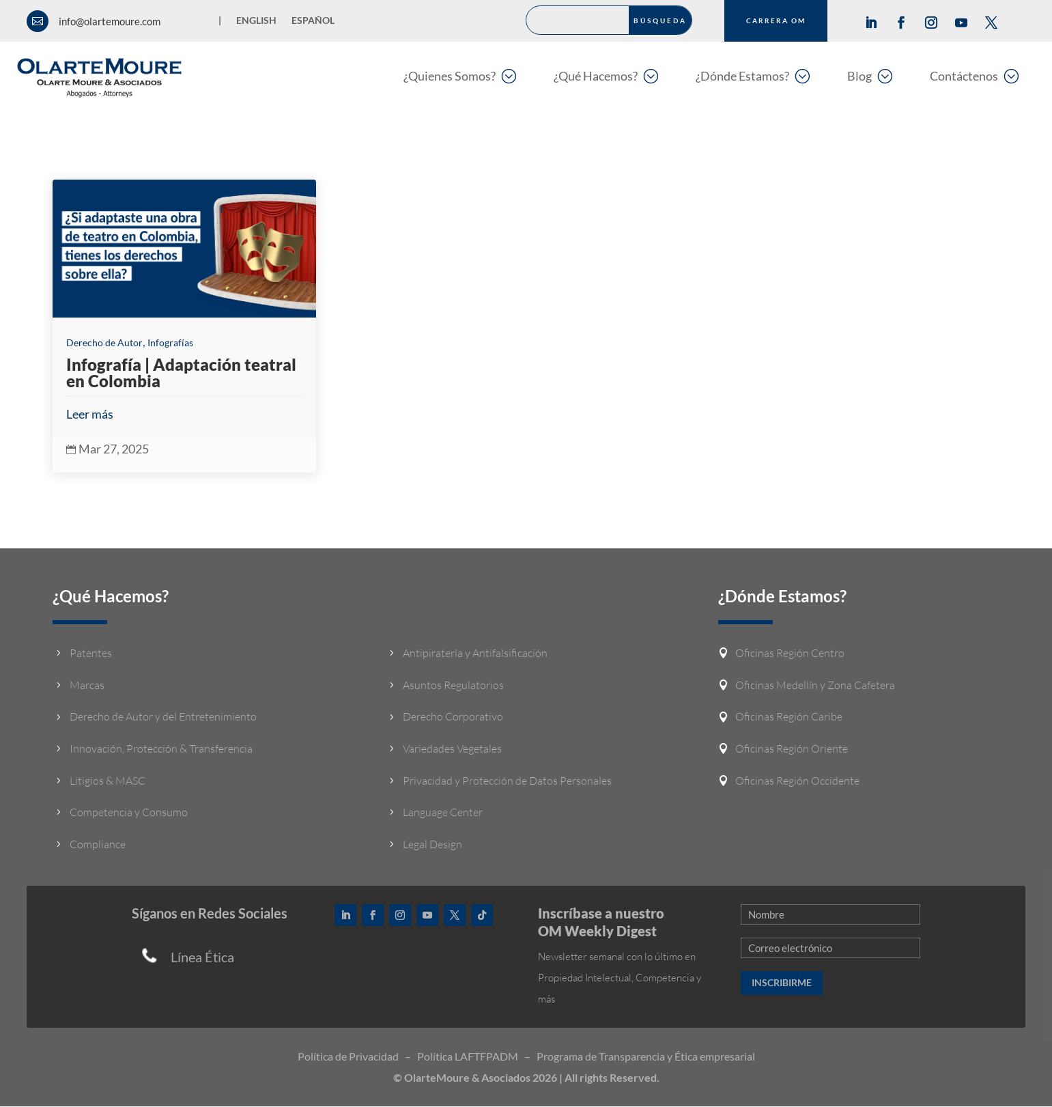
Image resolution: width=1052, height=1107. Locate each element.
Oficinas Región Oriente (791, 748)
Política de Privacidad (348, 1056)
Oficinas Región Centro (789, 653)
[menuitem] (459, 75)
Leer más (89, 413)
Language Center (443, 812)
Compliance (98, 844)
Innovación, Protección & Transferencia (161, 748)
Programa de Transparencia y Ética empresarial (646, 1056)
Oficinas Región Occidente (797, 780)
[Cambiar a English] (256, 23)
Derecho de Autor (104, 342)
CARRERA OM (776, 20)
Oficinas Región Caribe (788, 717)
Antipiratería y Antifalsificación (475, 653)
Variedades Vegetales (452, 748)
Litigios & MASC (107, 780)
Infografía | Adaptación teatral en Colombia (181, 372)
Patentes (91, 653)
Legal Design (432, 844)
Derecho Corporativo (453, 717)
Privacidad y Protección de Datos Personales (507, 780)
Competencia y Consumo (129, 812)
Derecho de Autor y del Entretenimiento (163, 717)
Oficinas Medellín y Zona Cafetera (815, 685)
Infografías (170, 342)
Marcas (87, 685)
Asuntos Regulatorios (453, 685)
